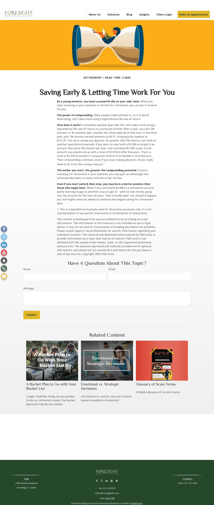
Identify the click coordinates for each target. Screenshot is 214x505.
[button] (94, 6)
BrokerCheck (136, 494)
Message (28, 279)
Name (27, 260)
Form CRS (110, 489)
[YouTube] (4, 252)
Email (111, 260)
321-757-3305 (190, 474)
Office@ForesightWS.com (107, 484)
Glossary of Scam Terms (156, 375)
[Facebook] (4, 229)
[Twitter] (4, 237)
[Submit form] (31, 306)
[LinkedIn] (4, 244)
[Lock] (4, 260)
